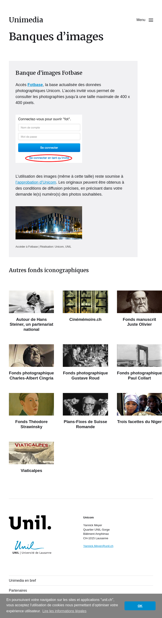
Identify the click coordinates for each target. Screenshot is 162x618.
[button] (145, 20)
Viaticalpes (31, 470)
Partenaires (18, 590)
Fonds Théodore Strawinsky (31, 424)
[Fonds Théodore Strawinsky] (31, 404)
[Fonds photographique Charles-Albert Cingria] (31, 355)
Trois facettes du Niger (139, 421)
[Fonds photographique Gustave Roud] (85, 355)
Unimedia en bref (22, 580)
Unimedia (26, 19)
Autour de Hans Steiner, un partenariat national (31, 324)
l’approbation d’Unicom (36, 182)
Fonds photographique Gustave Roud (85, 375)
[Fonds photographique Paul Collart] (139, 355)
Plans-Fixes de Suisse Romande (85, 424)
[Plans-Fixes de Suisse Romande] (85, 404)
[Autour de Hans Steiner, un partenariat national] (31, 302)
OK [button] (140, 606)
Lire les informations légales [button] (64, 611)
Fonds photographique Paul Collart (139, 375)
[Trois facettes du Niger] (139, 404)
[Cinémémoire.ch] (85, 302)
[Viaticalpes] (31, 453)
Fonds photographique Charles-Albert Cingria (31, 375)
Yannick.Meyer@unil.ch (98, 546)
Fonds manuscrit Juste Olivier (139, 322)
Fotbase (35, 85)
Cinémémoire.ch (85, 319)
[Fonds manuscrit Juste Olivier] (139, 302)
